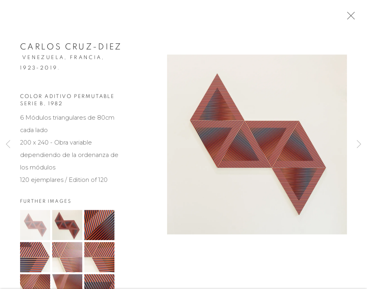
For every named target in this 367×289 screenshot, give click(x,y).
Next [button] (359, 144)
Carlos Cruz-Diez (71, 48)
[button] (35, 227)
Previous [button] (8, 144)
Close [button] (349, 18)
